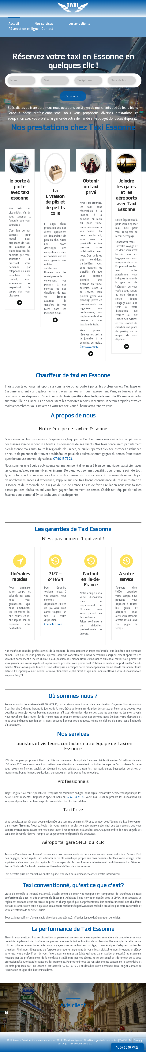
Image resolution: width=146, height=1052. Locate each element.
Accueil (14, 23)
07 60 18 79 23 (127, 1047)
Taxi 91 (123, 1040)
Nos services (44, 23)
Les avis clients (79, 23)
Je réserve (73, 96)
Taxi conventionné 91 (80, 1043)
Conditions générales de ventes (101, 1040)
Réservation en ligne (24, 28)
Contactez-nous (89, 346)
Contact (47, 28)
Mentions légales (73, 1040)
